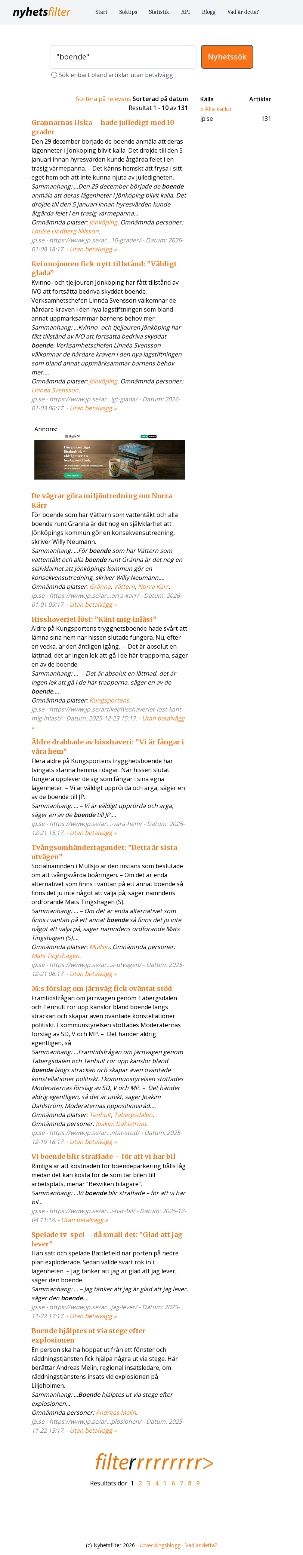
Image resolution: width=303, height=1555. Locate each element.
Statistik (159, 12)
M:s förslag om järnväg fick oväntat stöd (101, 988)
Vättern (124, 586)
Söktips (128, 12)
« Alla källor (216, 109)
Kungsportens (109, 700)
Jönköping (103, 222)
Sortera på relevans (103, 99)
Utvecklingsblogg (160, 1545)
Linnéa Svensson (54, 390)
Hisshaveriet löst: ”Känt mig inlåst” (94, 619)
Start (102, 12)
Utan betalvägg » (93, 249)
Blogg (209, 12)
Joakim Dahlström (121, 1124)
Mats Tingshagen (55, 956)
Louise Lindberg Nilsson (65, 231)
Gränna (100, 586)
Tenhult (100, 1115)
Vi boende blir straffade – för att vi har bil (103, 1156)
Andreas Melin (116, 1412)
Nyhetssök (227, 57)
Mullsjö (99, 947)
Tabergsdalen (133, 1115)
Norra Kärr (153, 586)
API (185, 12)
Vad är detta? (243, 12)
